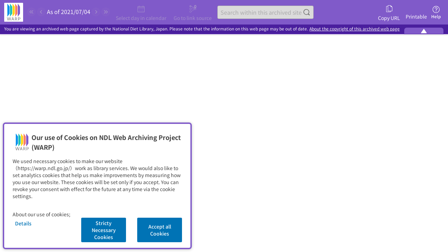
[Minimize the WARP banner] (424, 30)
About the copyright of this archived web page (354, 28)
